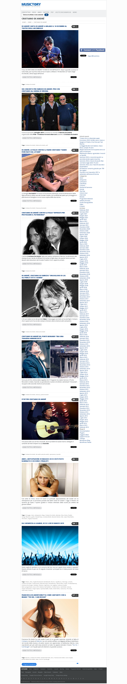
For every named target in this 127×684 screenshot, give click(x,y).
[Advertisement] (74, 5)
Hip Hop (82, 191)
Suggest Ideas (84, 435)
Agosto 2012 (84, 416)
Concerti (82, 185)
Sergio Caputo (36, 588)
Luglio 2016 (83, 327)
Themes (82, 438)
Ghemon (41, 585)
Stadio (50, 588)
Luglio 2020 (83, 236)
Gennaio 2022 (84, 212)
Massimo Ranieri (56, 517)
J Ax (51, 585)
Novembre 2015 (85, 342)
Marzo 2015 (83, 357)
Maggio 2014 (84, 376)
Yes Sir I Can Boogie (44, 659)
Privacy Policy (24, 675)
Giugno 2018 (84, 284)
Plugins (82, 433)
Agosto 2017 (84, 303)
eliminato (58, 515)
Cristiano (25, 641)
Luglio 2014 (83, 372)
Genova (38, 394)
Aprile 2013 (83, 401)
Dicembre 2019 (84, 250)
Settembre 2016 (85, 323)
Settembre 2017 (85, 301)
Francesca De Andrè (41, 208)
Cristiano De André (30, 84)
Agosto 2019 (84, 257)
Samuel (69, 587)
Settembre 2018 (85, 278)
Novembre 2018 (85, 274)
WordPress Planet (85, 442)
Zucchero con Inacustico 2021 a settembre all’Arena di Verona (90, 173)
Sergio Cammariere (27, 588)
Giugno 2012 (84, 420)
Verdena (30, 590)
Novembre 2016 (85, 319)
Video (81, 204)
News (75, 12)
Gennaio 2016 (84, 338)
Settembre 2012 (85, 414)
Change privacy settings (61, 675)
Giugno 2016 (84, 329)
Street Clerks (56, 588)
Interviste (83, 195)
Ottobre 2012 (84, 412)
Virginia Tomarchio (33, 518)
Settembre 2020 (85, 233)
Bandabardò (47, 582)
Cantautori (83, 182)
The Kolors (24, 518)
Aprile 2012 (83, 423)
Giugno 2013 (84, 397)
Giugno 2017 (84, 306)
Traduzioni (55, 672)
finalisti (70, 515)
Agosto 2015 (84, 348)
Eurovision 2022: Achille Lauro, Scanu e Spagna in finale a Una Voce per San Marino (92, 142)
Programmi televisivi (86, 199)
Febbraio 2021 (84, 223)
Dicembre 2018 (84, 272)
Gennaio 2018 (84, 293)
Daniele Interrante (45, 657)
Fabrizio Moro (60, 583)
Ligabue (55, 585)
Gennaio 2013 (84, 406)
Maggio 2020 (84, 240)
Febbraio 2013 (84, 404)
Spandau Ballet (44, 588)
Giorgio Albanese (26, 517)
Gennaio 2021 (84, 225)
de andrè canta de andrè (42, 454)
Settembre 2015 (85, 346)
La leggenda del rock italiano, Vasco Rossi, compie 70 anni (91, 147)
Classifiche (83, 184)
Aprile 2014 (83, 378)
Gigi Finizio (47, 585)
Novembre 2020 (85, 229)
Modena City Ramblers (45, 587)
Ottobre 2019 (84, 253)
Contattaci (26, 12)
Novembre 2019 (85, 252)
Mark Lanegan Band (27, 587)
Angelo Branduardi (38, 582)
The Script (69, 588)
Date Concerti (47, 672)
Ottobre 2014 (84, 367)
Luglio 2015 (83, 350)
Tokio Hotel (25, 590)
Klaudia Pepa (38, 517)
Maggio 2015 (84, 353)
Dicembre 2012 (84, 408)
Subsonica (63, 588)
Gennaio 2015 (84, 361)
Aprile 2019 (83, 265)
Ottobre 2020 (84, 231)
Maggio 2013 (84, 399)
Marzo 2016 (83, 335)
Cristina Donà (35, 583)
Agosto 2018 (84, 280)
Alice (31, 582)
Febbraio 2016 (84, 336)
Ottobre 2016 (84, 321)
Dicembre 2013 (84, 386)
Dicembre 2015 (84, 340)
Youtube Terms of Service (35, 675)
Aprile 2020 (83, 242)
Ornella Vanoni (56, 587)
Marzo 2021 (83, 221)
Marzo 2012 (83, 425)
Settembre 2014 (85, 369)
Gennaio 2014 (84, 384)
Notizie (46, 12)
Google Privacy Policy (49, 675)
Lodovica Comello (62, 585)
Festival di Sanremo (86, 187)
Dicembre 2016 (84, 318)
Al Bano (27, 582)
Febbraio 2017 (84, 314)
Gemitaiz (36, 585)
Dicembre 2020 (84, 227)
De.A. (52, 657)
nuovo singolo (69, 657)
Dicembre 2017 (84, 295)
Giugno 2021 (84, 216)
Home (24, 22)
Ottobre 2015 (84, 344)
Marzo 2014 (83, 380)
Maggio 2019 (84, 263)
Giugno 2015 (84, 352)
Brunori (53, 582)
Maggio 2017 (84, 308)
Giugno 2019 (84, 261)
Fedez (65, 583)
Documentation (85, 431)
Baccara (27, 657)
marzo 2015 (36, 587)
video (37, 659)
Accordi (34, 672)
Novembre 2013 (85, 387)
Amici (40, 12)
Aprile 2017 (83, 310)
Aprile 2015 (83, 355)
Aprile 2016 (83, 333)
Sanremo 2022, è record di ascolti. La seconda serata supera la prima (91, 158)
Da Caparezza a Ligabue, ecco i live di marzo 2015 (43, 523)
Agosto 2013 (84, 393)
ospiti (65, 517)
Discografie (28, 672)
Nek (62, 517)
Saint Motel (63, 587)
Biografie (40, 672)
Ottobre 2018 (84, 276)
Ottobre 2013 (84, 389)
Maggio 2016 (84, 331)
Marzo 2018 (83, 289)
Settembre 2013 (85, 391)
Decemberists (52, 583)
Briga (43, 515)
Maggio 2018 (84, 286)
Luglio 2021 (83, 214)
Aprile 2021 (83, 219)
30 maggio (28, 515)
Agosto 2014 (84, 370)
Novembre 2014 (85, 365)
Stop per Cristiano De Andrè (34, 399)
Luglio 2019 (83, 259)
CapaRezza (58, 582)
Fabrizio (39, 641)
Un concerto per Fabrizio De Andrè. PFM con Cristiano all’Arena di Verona (41, 90)
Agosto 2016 (84, 325)
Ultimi (61, 672)
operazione (53, 454)
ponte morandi (44, 394)
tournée (58, 454)
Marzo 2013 (83, 403)
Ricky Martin (70, 517)
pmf (47, 145)
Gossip (82, 189)
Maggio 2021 (84, 218)
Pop (52, 12)
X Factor (82, 206)
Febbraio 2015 (84, 359)
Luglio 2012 (83, 418)
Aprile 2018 (83, 287)
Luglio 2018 (83, 282)
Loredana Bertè (47, 517)
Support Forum (85, 437)
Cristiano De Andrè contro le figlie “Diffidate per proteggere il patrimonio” (43, 214)
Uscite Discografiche (63, 12)
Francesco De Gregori (27, 585)
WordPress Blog (85, 440)
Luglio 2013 (83, 395)
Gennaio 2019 (84, 270)
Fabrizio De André (40, 145)
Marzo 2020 (83, 244)
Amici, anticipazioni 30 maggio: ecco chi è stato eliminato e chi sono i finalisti (43, 460)
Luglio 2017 (83, 304)
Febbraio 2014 (84, 382)
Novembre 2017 (85, 297)
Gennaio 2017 (84, 316)
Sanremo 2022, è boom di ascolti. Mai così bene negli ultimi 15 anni (91, 162)
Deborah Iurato (44, 583)
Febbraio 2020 (84, 246)
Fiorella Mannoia (72, 583)
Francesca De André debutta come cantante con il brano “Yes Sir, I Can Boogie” (44, 596)
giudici (33, 517)
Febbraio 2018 (84, 291)
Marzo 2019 (83, 267)
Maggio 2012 (84, 421)
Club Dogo (64, 582)
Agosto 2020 (84, 235)
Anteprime (83, 180)
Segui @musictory (93, 56)
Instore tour (84, 193)
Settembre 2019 (85, 255)
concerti (70, 582)
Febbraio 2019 (84, 269)
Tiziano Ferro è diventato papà (89, 138)
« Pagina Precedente (29, 664)
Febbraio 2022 (84, 210)
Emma (65, 515)
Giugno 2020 (84, 238)
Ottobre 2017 (84, 299)
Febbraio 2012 (84, 427)
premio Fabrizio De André (28, 659)
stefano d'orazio (85, 201)
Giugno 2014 (84, 374)
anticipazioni (38, 515)
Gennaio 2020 (84, 248)
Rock (34, 12)
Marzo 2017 (83, 312)
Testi (22, 672)
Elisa (62, 515)
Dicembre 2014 (84, 363)
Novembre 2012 (85, 410)
